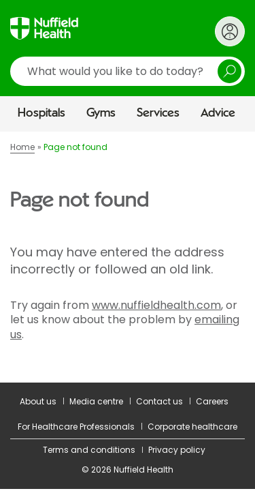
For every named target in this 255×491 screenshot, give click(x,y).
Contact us (159, 401)
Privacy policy (176, 450)
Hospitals (41, 113)
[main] (127, 257)
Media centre (96, 401)
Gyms (101, 113)
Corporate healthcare (192, 426)
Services (158, 113)
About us (38, 401)
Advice (218, 113)
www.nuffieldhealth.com (156, 305)
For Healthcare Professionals (76, 426)
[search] (127, 71)
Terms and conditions (89, 450)
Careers (212, 401)
